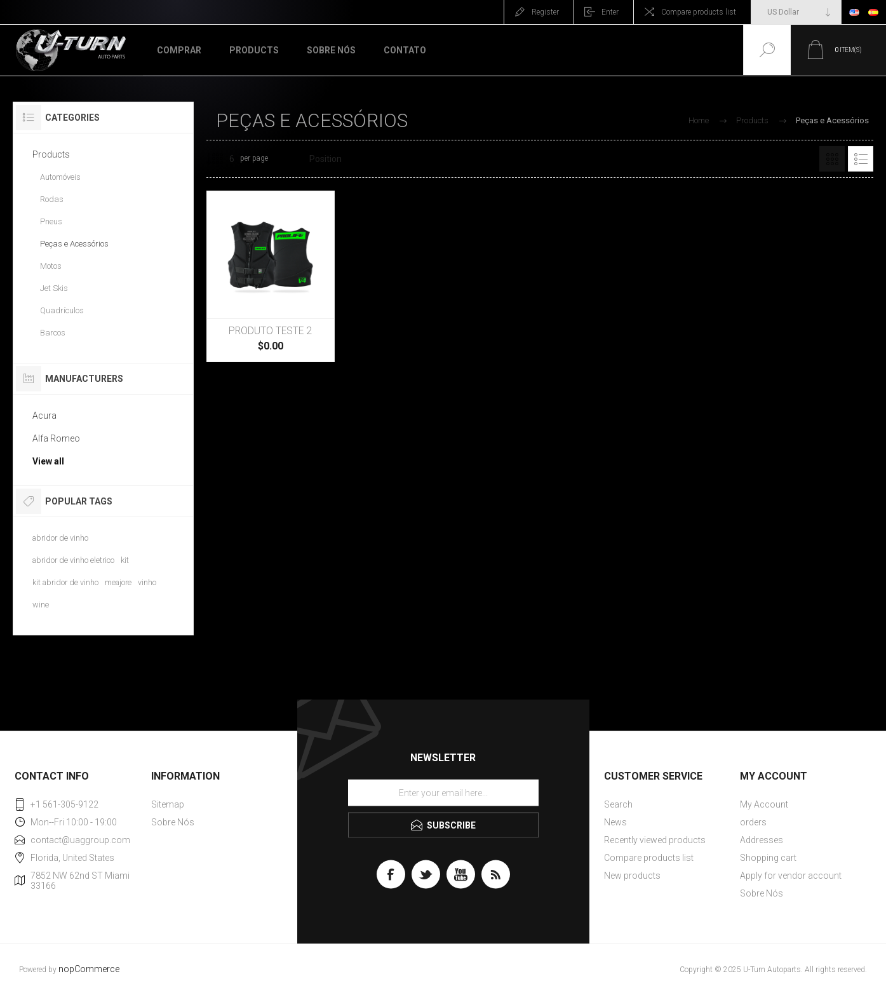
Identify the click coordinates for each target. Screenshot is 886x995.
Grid (832, 159)
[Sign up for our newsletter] (443, 793)
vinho (147, 582)
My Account (764, 804)
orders (753, 822)
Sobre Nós (172, 822)
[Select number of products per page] (222, 159)
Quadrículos (62, 310)
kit (125, 560)
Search (618, 804)
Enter (610, 12)
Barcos (52, 332)
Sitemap (167, 804)
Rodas (52, 199)
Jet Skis (54, 288)
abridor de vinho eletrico (73, 560)
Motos (51, 266)
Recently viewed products (655, 840)
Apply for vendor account (791, 875)
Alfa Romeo (56, 438)
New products (632, 875)
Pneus (51, 221)
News (615, 822)
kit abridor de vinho (65, 582)
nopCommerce (88, 969)
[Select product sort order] (333, 159)
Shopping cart (768, 858)
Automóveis (60, 177)
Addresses (761, 840)
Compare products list (698, 12)
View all (48, 461)
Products (51, 154)
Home (698, 120)
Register (545, 12)
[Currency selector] (796, 12)
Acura (44, 415)
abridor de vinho (60, 538)
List (860, 159)
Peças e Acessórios (74, 243)
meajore (118, 582)
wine (40, 604)
